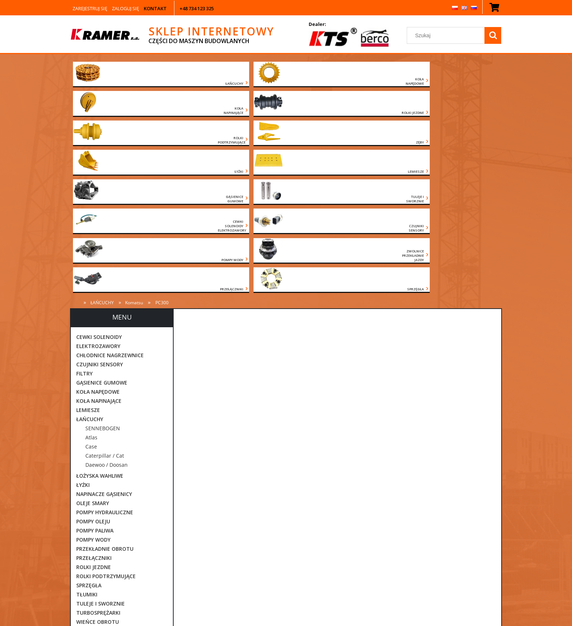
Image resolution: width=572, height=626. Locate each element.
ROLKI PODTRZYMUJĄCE (106, 399)
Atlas (91, 260)
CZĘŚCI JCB (89, 500)
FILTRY (84, 197)
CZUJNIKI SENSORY (99, 187)
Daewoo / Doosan (106, 288)
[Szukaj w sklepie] (447, 35)
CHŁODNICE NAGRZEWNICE (110, 178)
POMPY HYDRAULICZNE (104, 335)
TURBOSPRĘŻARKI (98, 436)
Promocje (88, 545)
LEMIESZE (88, 233)
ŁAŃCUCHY (89, 242)
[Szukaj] (492, 35)
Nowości (86, 536)
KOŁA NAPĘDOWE (98, 215)
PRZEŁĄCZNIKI (94, 381)
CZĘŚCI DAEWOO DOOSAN (108, 491)
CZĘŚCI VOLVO (94, 518)
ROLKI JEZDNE (93, 390)
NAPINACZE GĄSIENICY (104, 317)
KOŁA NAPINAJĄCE (98, 224)
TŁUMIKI (86, 418)
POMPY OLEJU (93, 344)
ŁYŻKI (83, 308)
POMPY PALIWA (94, 354)
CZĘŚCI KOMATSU (98, 509)
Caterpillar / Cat (104, 279)
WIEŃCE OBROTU (97, 445)
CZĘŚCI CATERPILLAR (101, 481)
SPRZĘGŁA (88, 408)
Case (91, 270)
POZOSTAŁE (91, 527)
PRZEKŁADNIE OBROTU (105, 372)
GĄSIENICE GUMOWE (101, 206)
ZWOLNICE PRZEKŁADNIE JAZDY (115, 472)
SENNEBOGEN (102, 251)
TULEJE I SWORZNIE (100, 427)
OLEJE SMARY (92, 326)
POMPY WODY (93, 363)
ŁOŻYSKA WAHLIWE (99, 299)
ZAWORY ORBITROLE (102, 454)
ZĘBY (82, 463)
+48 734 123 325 (196, 8)
